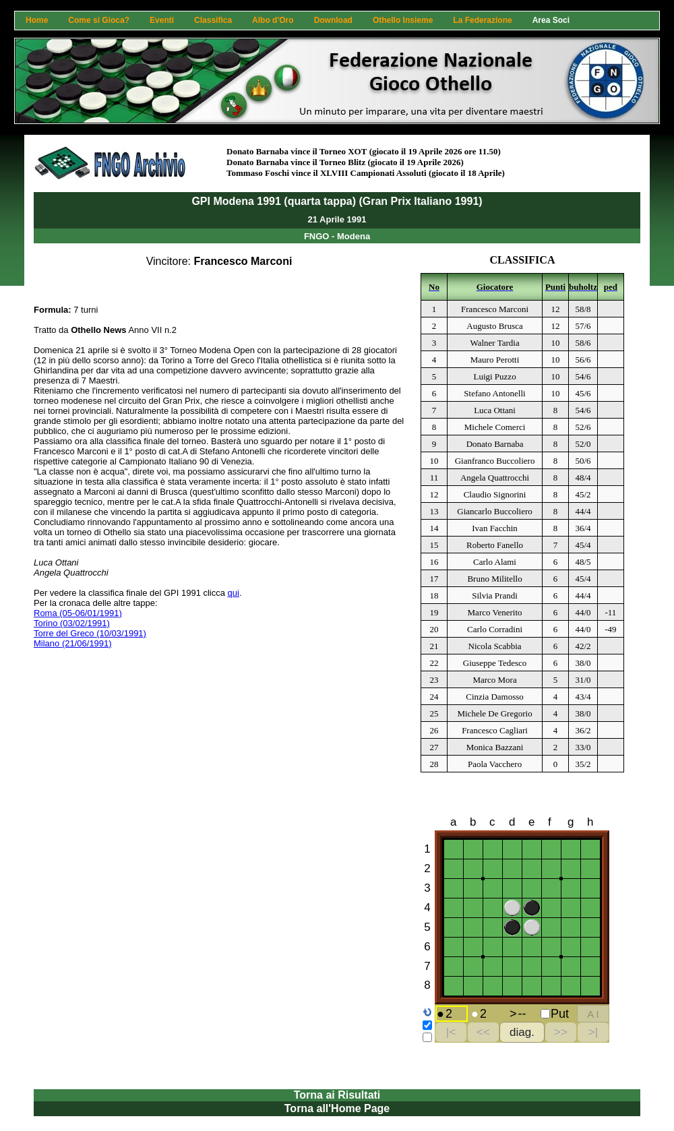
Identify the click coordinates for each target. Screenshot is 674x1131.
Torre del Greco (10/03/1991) (90, 633)
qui (233, 593)
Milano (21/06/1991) (73, 643)
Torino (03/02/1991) (72, 623)
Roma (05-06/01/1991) (78, 613)
